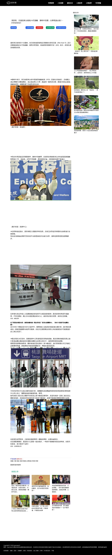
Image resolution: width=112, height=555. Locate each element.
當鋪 (24, 461)
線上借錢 (36, 550)
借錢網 (20, 550)
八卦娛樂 (60, 3)
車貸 (33, 461)
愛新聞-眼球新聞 (15, 465)
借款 (18, 461)
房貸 (36, 461)
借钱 (24, 550)
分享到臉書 (30, 28)
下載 (52, 550)
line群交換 (47, 550)
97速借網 (13, 459)
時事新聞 (51, 3)
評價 (41, 550)
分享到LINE (50, 28)
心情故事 (89, 3)
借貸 (21, 461)
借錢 (11, 461)
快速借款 (29, 550)
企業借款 (29, 461)
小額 (15, 461)
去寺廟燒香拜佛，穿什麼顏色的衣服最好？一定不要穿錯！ (60, 508)
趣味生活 (70, 3)
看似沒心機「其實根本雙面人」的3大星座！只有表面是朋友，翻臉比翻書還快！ (86, 31)
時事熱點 (13, 28)
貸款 (15, 550)
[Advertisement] (42, 14)
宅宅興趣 (98, 3)
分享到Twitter (61, 28)
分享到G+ (39, 28)
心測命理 (79, 3)
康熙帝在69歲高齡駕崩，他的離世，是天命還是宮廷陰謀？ (40, 488)
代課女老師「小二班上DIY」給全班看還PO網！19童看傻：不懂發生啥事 (40, 508)
